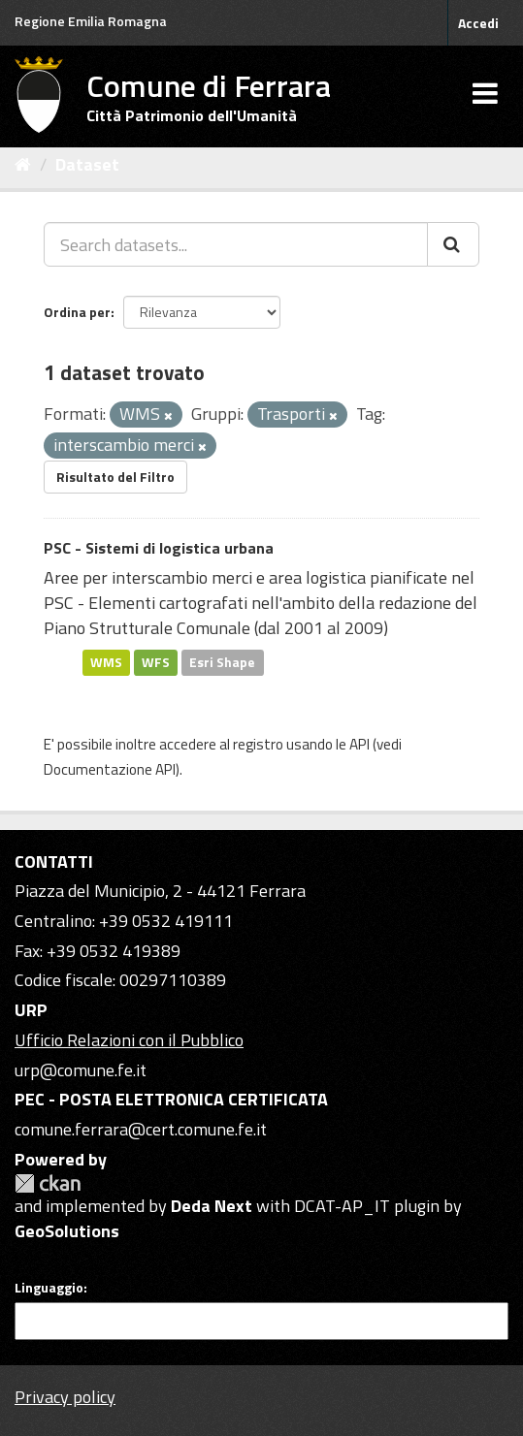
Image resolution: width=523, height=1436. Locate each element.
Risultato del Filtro (115, 476)
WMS (106, 662)
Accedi (478, 23)
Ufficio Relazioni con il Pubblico (129, 1040)
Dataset (87, 164)
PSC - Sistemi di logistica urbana (159, 547)
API (359, 744)
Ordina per (77, 312)
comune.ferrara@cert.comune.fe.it (141, 1129)
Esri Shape (222, 662)
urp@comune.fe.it (81, 1070)
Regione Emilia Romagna (91, 21)
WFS (156, 662)
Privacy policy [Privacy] (65, 1397)
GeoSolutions (67, 1231)
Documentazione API (110, 769)
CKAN (48, 1183)
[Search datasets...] (236, 244)
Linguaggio (49, 1287)
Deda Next (211, 1206)
